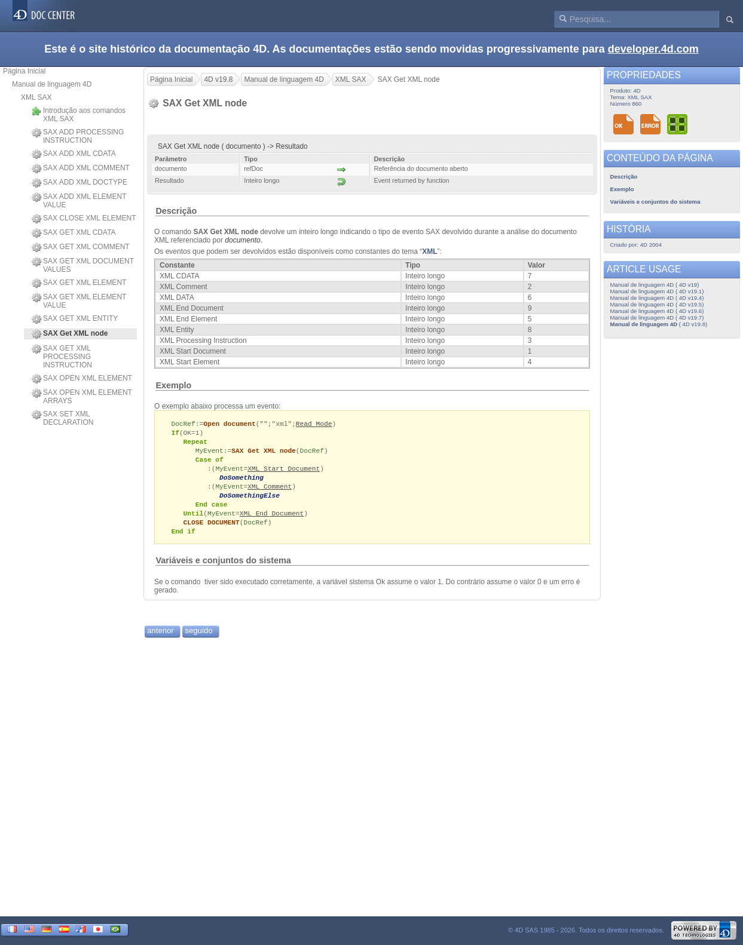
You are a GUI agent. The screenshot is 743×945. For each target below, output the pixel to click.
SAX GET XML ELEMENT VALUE (79, 301)
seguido (198, 638)
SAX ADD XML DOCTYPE (79, 183)
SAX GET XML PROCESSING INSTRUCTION (62, 356)
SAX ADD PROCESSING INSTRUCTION (78, 136)
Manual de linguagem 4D (51, 84)
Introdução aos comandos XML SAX (79, 114)
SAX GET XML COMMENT (81, 247)
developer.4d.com (653, 49)
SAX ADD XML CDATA (74, 154)
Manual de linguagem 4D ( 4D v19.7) (657, 317)
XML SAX (36, 97)
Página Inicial (24, 71)
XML (429, 251)
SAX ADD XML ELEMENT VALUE (79, 200)
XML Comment (269, 490)
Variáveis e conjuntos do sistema (223, 568)
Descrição (176, 211)
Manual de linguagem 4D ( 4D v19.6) (657, 311)
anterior (160, 638)
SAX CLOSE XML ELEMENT (84, 218)
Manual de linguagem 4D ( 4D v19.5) (657, 304)
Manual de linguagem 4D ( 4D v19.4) (657, 297)
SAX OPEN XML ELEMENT (82, 378)
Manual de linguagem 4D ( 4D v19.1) (657, 291)
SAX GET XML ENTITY (75, 319)
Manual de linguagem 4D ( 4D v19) (654, 284)
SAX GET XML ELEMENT (79, 283)
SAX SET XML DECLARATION (62, 418)
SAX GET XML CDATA (74, 233)
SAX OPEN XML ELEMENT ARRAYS (82, 396)
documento (242, 240)
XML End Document (272, 519)
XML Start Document (283, 471)
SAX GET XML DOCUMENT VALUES (83, 265)
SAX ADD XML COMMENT (81, 168)
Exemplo (173, 385)
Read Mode (314, 423)
